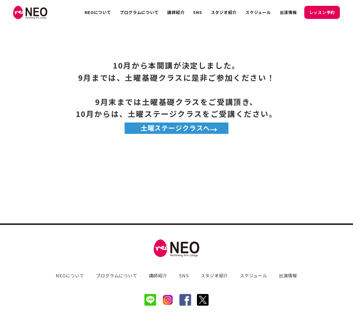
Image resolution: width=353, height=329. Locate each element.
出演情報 (288, 12)
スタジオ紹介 (224, 12)
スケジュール (258, 12)
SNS (197, 12)
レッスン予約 (322, 12)
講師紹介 (175, 12)
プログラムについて (139, 12)
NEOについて (98, 12)
